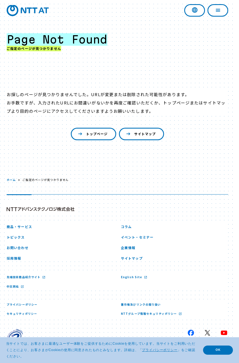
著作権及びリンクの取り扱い (141, 304)
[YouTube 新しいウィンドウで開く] (224, 333)
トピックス (16, 237)
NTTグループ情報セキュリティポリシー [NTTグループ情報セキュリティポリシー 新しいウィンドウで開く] (149, 313)
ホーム (11, 180)
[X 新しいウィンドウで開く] (207, 333)
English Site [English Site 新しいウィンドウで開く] (132, 277)
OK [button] (217, 349)
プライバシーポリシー (22, 304)
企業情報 (128, 247)
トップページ (92, 134)
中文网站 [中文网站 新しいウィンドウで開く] (13, 286)
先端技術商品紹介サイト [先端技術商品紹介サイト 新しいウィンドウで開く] (24, 277)
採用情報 (14, 258)
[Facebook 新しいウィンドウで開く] (191, 333)
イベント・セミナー (137, 237)
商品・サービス (19, 226)
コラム (126, 226)
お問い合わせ (17, 247)
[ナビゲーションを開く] (217, 10)
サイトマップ (140, 134)
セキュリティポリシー (22, 313)
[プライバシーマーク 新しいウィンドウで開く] (15, 337)
